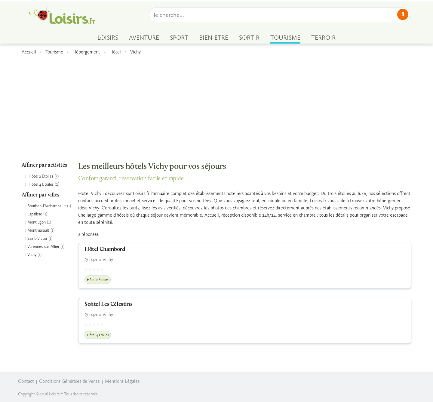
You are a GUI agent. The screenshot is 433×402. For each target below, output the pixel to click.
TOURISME (285, 37)
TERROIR (323, 37)
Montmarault (38, 230)
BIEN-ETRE (213, 37)
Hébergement (86, 52)
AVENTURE (144, 37)
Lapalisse (34, 214)
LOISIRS (107, 37)
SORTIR (249, 37)
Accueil (29, 52)
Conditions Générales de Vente (69, 381)
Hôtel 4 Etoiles (41, 184)
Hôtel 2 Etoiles (41, 176)
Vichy (135, 52)
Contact (26, 381)
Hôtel (115, 52)
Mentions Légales (122, 381)
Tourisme (54, 52)
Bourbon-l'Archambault (46, 206)
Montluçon (36, 222)
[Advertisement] (216, 105)
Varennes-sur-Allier (43, 246)
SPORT (179, 37)
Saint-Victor (37, 238)
